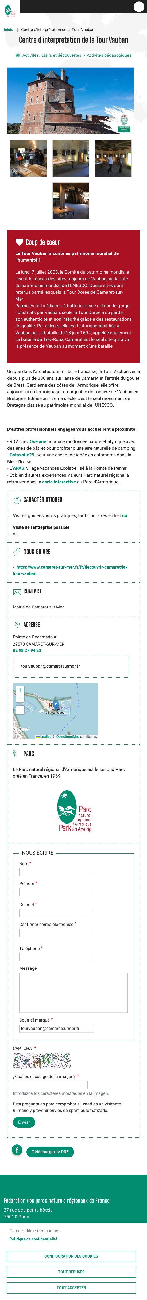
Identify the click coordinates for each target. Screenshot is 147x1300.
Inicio (8, 30)
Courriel (26, 905)
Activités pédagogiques (109, 55)
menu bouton (139, 6)
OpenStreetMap (67, 736)
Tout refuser (71, 1272)
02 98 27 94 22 (27, 650)
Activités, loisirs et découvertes (51, 55)
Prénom (26, 883)
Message (28, 968)
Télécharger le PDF (50, 1152)
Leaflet (43, 736)
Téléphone (29, 948)
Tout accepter (71, 1288)
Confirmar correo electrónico (46, 924)
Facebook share (17, 1149)
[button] (70, 100)
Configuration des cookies (71, 1256)
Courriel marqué (34, 1020)
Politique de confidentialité (34, 1239)
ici (124, 515)
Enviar (24, 1122)
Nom (23, 864)
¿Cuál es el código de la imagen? (44, 1076)
